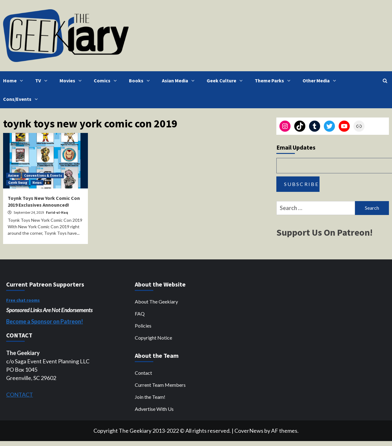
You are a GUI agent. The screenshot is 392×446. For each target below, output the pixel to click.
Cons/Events (22, 99)
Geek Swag (17, 182)
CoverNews (248, 430)
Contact (143, 373)
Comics (107, 80)
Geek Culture (226, 80)
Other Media (321, 80)
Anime (13, 175)
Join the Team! (150, 397)
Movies (72, 80)
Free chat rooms (23, 300)
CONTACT (19, 394)
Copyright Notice (153, 338)
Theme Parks (274, 80)
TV (42, 80)
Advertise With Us (154, 409)
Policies (143, 325)
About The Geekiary (156, 301)
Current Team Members (160, 385)
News (37, 182)
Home (14, 80)
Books (141, 80)
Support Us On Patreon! (324, 232)
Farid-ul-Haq (57, 212)
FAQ (140, 313)
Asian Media (179, 80)
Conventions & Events (43, 175)
